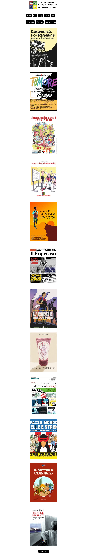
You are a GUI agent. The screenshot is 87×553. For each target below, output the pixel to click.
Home (29, 16)
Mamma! (39, 22)
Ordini (47, 16)
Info (53, 16)
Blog (40, 16)
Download (30, 22)
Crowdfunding (50, 22)
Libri (34, 16)
